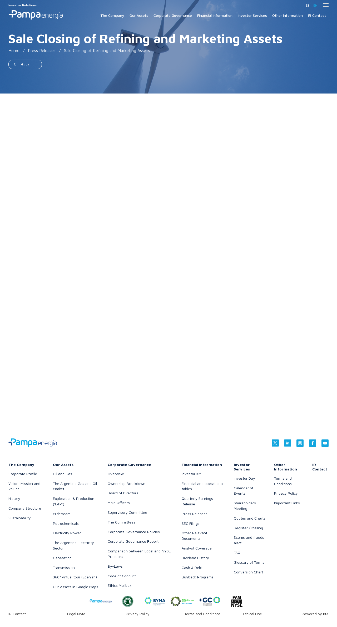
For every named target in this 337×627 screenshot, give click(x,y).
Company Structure (24, 508)
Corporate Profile (22, 473)
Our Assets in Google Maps (75, 586)
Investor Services (252, 15)
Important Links (287, 503)
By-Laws (115, 566)
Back (25, 64)
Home (13, 50)
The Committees (121, 522)
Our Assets (139, 15)
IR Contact (317, 15)
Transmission (64, 567)
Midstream (62, 513)
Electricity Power (67, 533)
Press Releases (42, 50)
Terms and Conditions (202, 614)
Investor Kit (191, 473)
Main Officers (119, 502)
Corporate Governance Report (133, 541)
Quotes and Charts (249, 518)
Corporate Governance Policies (134, 532)
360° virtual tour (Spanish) (75, 577)
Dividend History (195, 558)
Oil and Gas (62, 473)
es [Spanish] (307, 5)
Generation (62, 558)
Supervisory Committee (127, 512)
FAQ (237, 552)
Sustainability (19, 518)
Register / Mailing (248, 528)
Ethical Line (252, 614)
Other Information (287, 15)
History (14, 498)
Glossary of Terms (249, 562)
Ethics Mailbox (119, 585)
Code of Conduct (122, 576)
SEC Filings (191, 523)
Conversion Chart (248, 572)
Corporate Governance (172, 15)
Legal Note (76, 614)
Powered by (315, 614)
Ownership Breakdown (126, 483)
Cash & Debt (192, 567)
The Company (112, 15)
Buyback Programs (198, 577)
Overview (116, 473)
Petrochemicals (66, 523)
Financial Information (214, 15)
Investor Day (244, 478)
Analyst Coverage (197, 548)
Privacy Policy (286, 493)
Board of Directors (123, 493)
